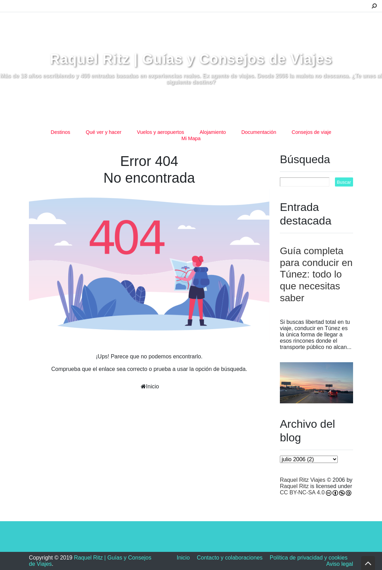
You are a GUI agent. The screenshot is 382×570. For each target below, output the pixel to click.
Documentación (258, 132)
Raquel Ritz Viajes (302, 480)
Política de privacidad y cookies (308, 558)
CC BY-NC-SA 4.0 (302, 492)
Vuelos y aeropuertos (160, 132)
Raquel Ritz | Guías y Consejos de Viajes (191, 59)
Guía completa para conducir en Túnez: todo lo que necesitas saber (316, 274)
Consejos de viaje (311, 132)
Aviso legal (339, 564)
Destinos (60, 132)
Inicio (152, 386)
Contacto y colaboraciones (230, 558)
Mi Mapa (190, 138)
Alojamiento (213, 132)
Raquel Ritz (294, 486)
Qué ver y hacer (103, 132)
